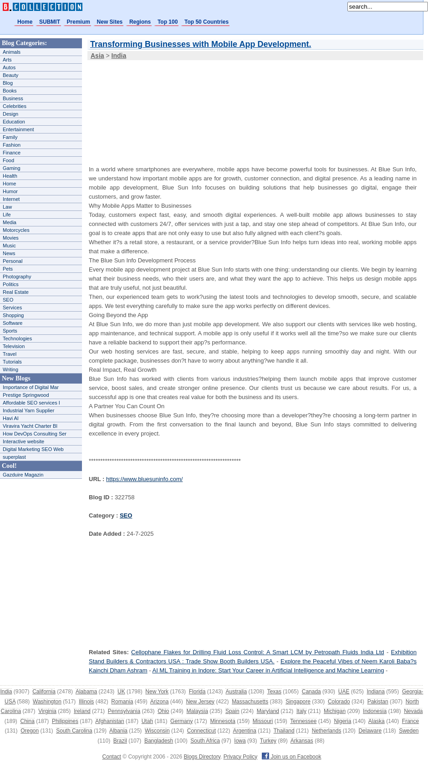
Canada (311, 691)
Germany (181, 721)
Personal (12, 261)
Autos (9, 67)
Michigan (335, 711)
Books (10, 90)
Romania (122, 701)
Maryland (268, 711)
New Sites (110, 22)
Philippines (65, 721)
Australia (236, 691)
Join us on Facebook (291, 757)
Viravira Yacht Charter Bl (30, 426)
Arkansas (301, 741)
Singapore (298, 701)
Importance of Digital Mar (31, 387)
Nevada (413, 711)
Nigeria (342, 721)
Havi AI (11, 418)
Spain (232, 711)
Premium (78, 22)
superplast (14, 457)
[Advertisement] (135, 106)
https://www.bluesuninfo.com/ (144, 479)
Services (12, 307)
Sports (10, 330)
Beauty (10, 75)
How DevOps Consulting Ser (34, 433)
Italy (301, 711)
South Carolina (74, 731)
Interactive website (23, 441)
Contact (111, 757)
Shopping (13, 315)
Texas (274, 691)
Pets (8, 269)
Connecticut (201, 731)
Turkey (268, 741)
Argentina (244, 731)
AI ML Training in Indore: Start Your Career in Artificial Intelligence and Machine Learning (268, 670)
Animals (11, 52)
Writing (10, 369)
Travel (9, 354)
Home (24, 22)
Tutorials (12, 361)
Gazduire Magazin (23, 474)
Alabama (86, 691)
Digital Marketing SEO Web (33, 449)
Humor (10, 191)
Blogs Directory (202, 757)
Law (7, 207)
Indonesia (375, 711)
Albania (118, 731)
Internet (11, 199)
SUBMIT (49, 22)
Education (14, 121)
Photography (17, 276)
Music (9, 245)
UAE (344, 691)
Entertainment (18, 129)
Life (7, 214)
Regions (140, 22)
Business (13, 98)
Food (8, 160)
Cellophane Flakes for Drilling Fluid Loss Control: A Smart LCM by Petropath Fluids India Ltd (257, 652)
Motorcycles (16, 230)
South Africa (205, 741)
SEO (8, 299)
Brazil (120, 741)
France (410, 721)
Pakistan (377, 701)
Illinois (86, 701)
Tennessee (303, 721)
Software (12, 323)
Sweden (408, 731)
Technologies (17, 338)
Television (14, 346)
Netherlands (326, 731)
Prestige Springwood (26, 395)
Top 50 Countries (206, 22)
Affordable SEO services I (31, 402)
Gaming (11, 168)
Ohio (163, 711)
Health (10, 176)
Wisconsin (157, 731)
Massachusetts (250, 701)
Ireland (82, 711)
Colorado (339, 701)
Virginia (47, 711)
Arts (7, 59)
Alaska (376, 721)
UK (121, 691)
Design (10, 114)
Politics (11, 284)
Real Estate (16, 292)
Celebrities (14, 106)
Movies (11, 238)
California (44, 691)
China (27, 721)
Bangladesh (158, 741)
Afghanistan (109, 721)
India (6, 691)
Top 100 (168, 22)
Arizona (159, 701)
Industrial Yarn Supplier (28, 410)
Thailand (284, 731)
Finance (11, 152)
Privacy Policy (241, 757)
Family (10, 137)
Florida (197, 691)
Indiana (375, 691)
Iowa (239, 741)
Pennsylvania (124, 711)
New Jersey (200, 701)
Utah (147, 721)
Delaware (370, 731)
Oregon (29, 731)
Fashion (11, 145)
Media (9, 222)
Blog (8, 83)
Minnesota (222, 721)
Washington (47, 701)
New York (156, 691)
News (9, 253)
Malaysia (197, 711)
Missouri (263, 721)
